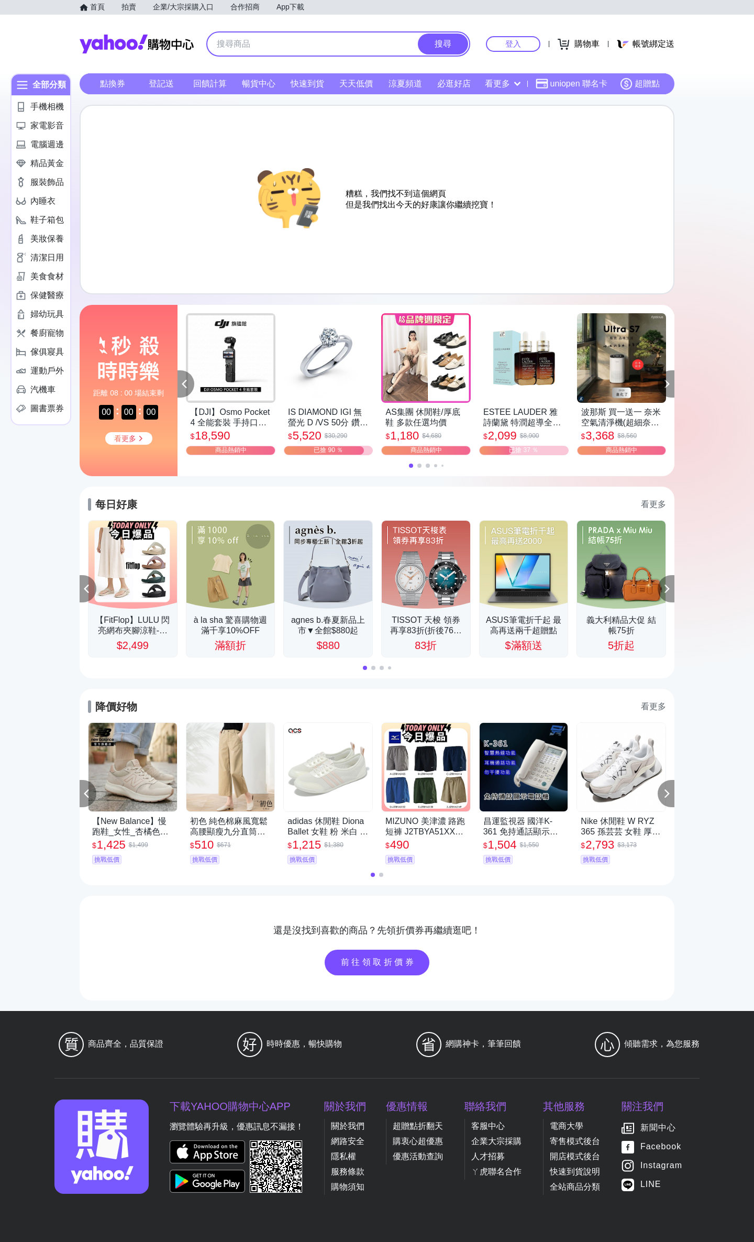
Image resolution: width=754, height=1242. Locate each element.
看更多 (502, 83)
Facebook (660, 1146)
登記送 (161, 83)
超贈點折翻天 (418, 1126)
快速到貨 (307, 83)
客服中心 (488, 1126)
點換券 (112, 83)
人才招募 (488, 1156)
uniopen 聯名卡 (571, 84)
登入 (513, 43)
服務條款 (347, 1171)
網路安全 (347, 1141)
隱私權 (343, 1156)
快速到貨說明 (575, 1171)
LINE (650, 1184)
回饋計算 (210, 83)
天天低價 (356, 83)
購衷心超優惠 (418, 1141)
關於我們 (347, 1126)
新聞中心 (658, 1127)
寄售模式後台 (575, 1141)
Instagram (661, 1165)
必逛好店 (454, 83)
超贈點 (640, 84)
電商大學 (566, 1126)
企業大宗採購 (496, 1141)
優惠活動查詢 (418, 1156)
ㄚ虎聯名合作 (496, 1171)
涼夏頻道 (405, 83)
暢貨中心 (258, 83)
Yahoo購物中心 (137, 44)
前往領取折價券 (378, 962)
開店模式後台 (575, 1156)
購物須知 (347, 1186)
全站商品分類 (575, 1186)
